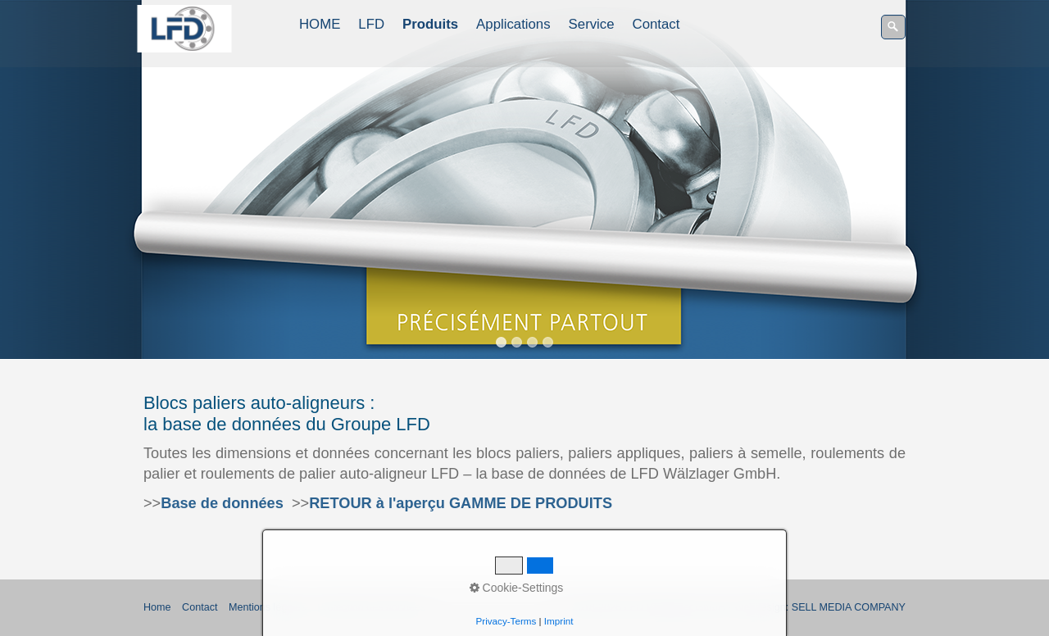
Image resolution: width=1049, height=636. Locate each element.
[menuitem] (320, 25)
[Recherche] (893, 27)
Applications (513, 24)
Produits (430, 24)
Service (592, 24)
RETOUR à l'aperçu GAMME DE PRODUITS (460, 503)
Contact (656, 24)
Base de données (222, 503)
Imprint (559, 621)
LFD (371, 24)
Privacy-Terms (506, 621)
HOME (319, 24)
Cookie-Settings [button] (517, 587)
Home (157, 607)
